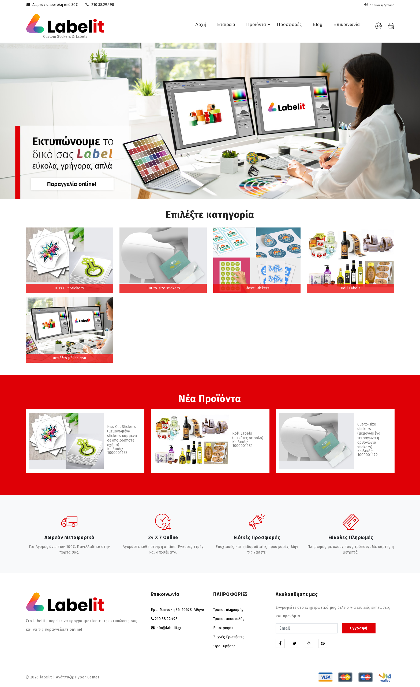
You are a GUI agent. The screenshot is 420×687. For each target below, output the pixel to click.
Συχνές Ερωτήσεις (228, 637)
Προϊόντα (253, 26)
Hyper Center (87, 677)
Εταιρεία (217, 25)
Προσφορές (284, 25)
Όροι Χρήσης (224, 646)
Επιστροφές (223, 628)
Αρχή (191, 25)
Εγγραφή (358, 628)
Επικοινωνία (344, 25)
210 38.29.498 (102, 4)
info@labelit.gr (169, 628)
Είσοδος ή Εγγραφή (374, 4)
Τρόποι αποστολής (228, 619)
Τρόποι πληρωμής (228, 609)
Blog (314, 25)
